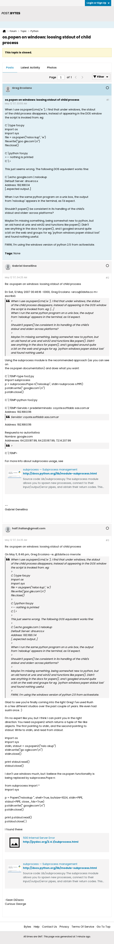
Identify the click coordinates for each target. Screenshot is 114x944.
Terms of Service (83, 926)
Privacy (64, 926)
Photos (52, 67)
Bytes (27, 926)
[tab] (10, 68)
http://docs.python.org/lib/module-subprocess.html (60, 473)
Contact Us (49, 926)
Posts (10, 67)
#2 (107, 277)
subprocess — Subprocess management (50, 469)
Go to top (103, 926)
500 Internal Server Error (39, 838)
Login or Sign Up (98, 2)
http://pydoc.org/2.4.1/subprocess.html (50, 842)
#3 (107, 540)
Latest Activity (30, 67)
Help (36, 926)
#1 (107, 99)
